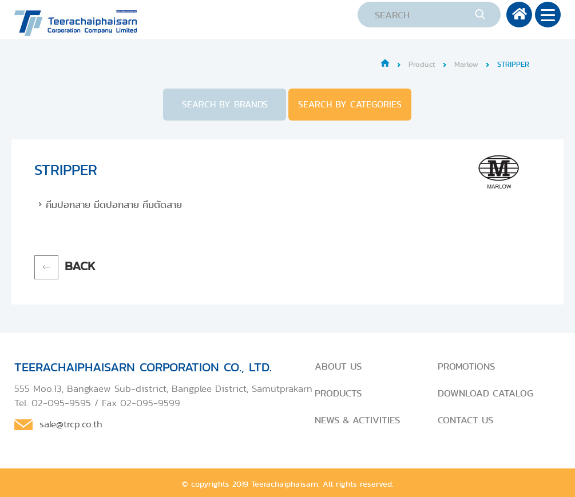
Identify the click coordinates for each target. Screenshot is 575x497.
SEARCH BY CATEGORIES (350, 104)
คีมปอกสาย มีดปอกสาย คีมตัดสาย (114, 204)
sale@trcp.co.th (70, 424)
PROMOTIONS (466, 366)
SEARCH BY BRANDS (225, 104)
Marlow (466, 64)
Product (422, 64)
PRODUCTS (338, 393)
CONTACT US (465, 420)
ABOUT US (338, 366)
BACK (80, 266)
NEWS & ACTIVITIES (357, 420)
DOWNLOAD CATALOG (485, 393)
